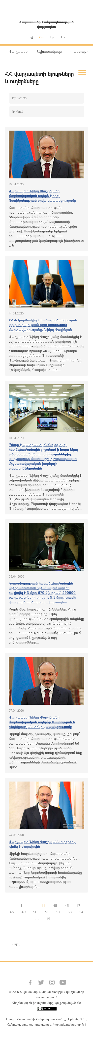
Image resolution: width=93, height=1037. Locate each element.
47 (78, 905)
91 (48, 918)
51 (47, 912)
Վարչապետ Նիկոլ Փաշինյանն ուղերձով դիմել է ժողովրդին (42, 844)
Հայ (41, 37)
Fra (63, 37)
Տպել (15, 944)
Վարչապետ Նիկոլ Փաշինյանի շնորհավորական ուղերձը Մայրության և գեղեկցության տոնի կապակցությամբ (42, 722)
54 (81, 912)
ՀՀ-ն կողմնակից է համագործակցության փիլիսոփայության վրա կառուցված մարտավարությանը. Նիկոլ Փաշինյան (43, 325)
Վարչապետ (19, 51)
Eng (30, 37)
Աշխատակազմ (49, 51)
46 (67, 905)
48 (12, 912)
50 (35, 912)
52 (58, 912)
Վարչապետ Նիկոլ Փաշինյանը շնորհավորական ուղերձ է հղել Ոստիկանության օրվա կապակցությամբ (42, 196)
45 (55, 905)
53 (70, 912)
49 (24, 912)
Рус (52, 37)
